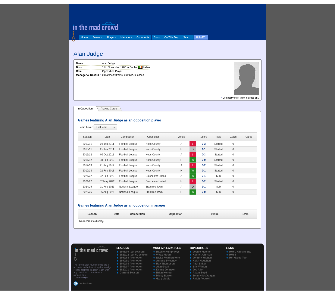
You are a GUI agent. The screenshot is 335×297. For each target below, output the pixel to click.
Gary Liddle (163, 278)
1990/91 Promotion (131, 260)
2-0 (204, 192)
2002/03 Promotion (131, 263)
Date (116, 214)
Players (111, 37)
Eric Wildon (200, 266)
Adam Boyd (200, 272)
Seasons (98, 37)
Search (187, 37)
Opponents (143, 37)
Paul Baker (199, 263)
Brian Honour (164, 272)
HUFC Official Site (240, 251)
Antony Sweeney (166, 260)
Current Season (129, 272)
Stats (157, 37)
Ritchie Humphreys (167, 251)
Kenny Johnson (165, 269)
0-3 (204, 143)
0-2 (204, 165)
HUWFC (201, 37)
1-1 (204, 149)
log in (73, 6)
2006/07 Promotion (131, 266)
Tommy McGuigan (204, 275)
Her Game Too (238, 257)
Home (84, 37)
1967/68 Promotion (131, 257)
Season (92, 214)
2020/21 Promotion (131, 269)
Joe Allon (198, 269)
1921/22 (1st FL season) (134, 254)
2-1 (204, 170)
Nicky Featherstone (168, 257)
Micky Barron (164, 275)
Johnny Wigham (203, 257)
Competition (137, 214)
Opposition (175, 214)
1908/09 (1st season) (132, 251)
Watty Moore (164, 254)
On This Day (171, 37)
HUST (232, 254)
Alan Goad (162, 266)
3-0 (204, 159)
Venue (214, 214)
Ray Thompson (165, 263)
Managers (126, 37)
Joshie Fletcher (202, 251)
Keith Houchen (202, 260)
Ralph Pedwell (201, 278)
